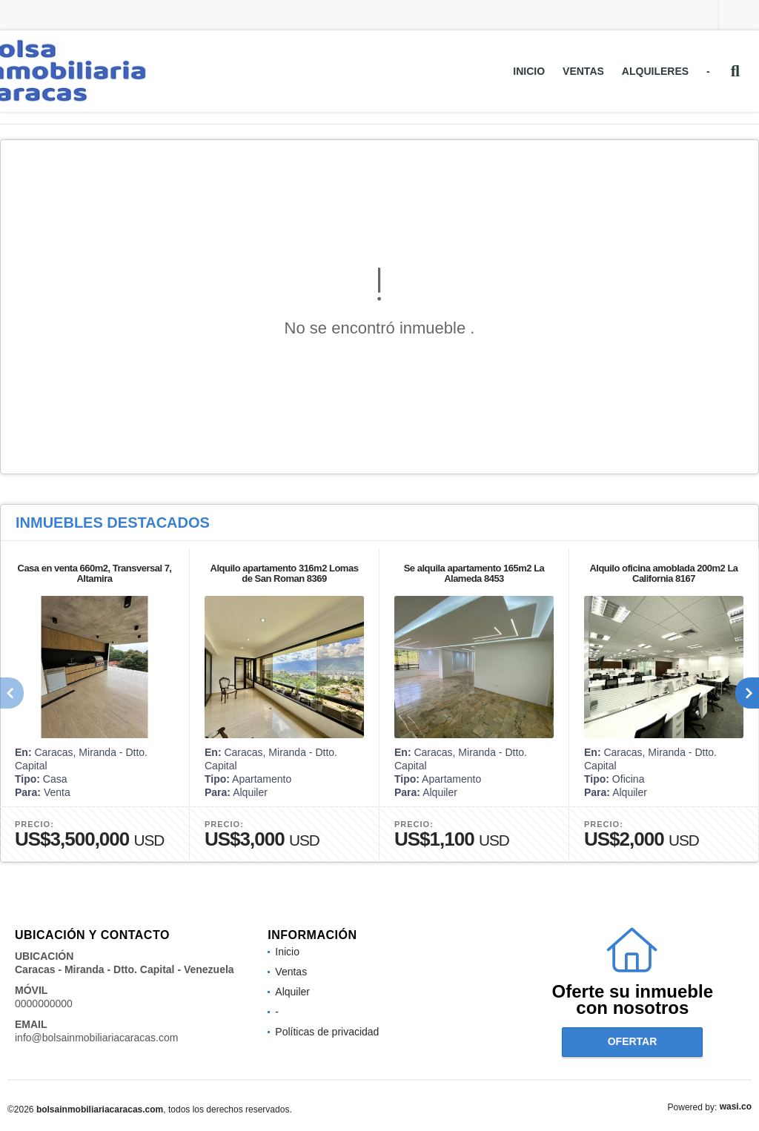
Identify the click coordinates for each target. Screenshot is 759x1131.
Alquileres (655, 71)
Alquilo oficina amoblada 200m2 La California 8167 (663, 573)
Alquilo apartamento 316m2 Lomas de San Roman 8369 (285, 573)
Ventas (583, 71)
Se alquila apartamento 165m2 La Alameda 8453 (474, 573)
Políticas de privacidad (327, 1032)
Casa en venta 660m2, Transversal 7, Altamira (95, 573)
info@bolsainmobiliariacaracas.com (96, 1038)
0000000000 (44, 1003)
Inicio (529, 71)
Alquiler (292, 992)
